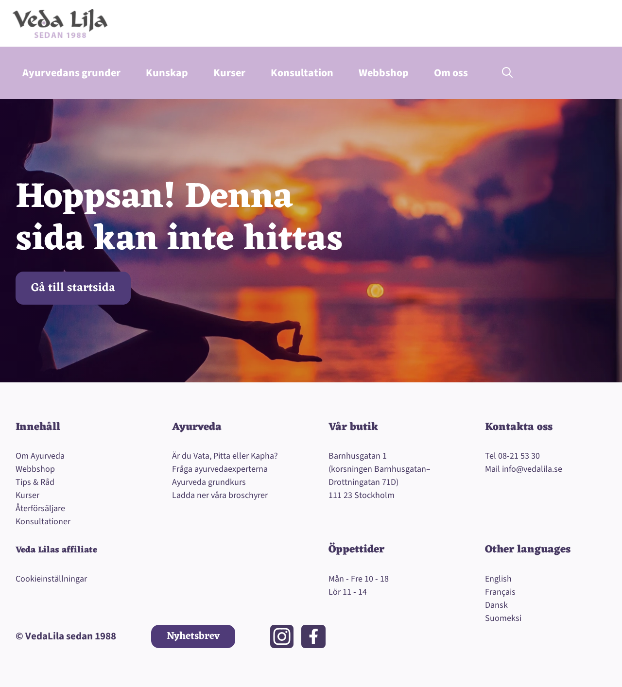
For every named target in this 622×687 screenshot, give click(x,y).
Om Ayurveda (40, 456)
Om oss (451, 73)
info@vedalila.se (532, 469)
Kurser (229, 73)
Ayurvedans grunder (71, 73)
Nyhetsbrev (193, 636)
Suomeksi (503, 618)
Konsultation (302, 73)
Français (500, 592)
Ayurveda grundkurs (209, 482)
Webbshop (384, 73)
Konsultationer (43, 521)
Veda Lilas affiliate (56, 550)
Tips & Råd (35, 482)
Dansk (496, 605)
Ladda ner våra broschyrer (220, 495)
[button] (507, 72)
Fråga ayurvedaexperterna (220, 469)
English (498, 579)
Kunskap (167, 73)
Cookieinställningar (51, 579)
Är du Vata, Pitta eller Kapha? (225, 456)
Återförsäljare (40, 508)
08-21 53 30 (519, 456)
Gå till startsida (73, 288)
